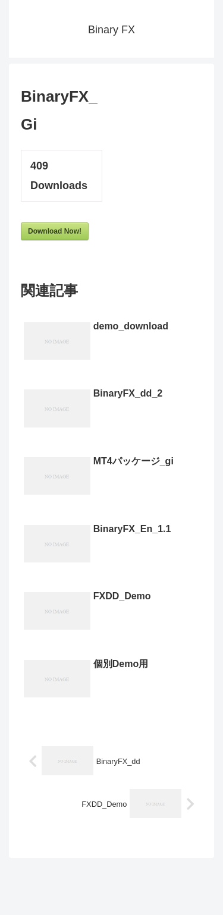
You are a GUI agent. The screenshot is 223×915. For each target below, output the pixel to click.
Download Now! (54, 231)
